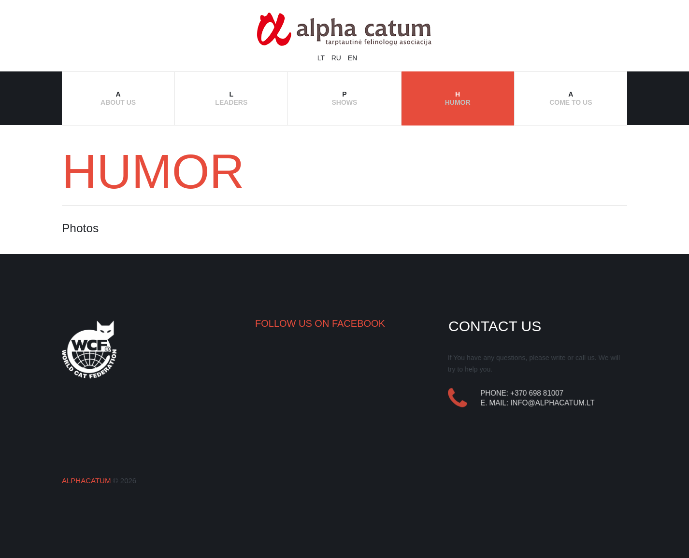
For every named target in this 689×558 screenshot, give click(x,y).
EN (352, 58)
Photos (80, 228)
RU (337, 58)
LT (322, 58)
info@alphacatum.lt (552, 403)
